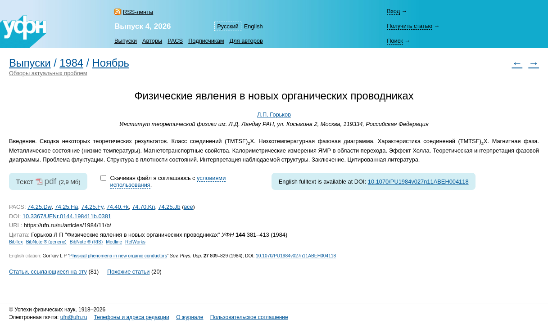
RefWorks (135, 241)
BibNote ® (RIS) (86, 241)
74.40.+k (118, 206)
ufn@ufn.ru (73, 317)
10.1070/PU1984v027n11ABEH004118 (418, 181)
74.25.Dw (39, 206)
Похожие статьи (128, 271)
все (188, 206)
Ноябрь (110, 63)
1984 (71, 63)
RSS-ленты (138, 12)
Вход (393, 11)
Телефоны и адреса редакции (131, 317)
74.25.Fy (93, 206)
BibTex (16, 241)
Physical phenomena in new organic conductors (118, 255)
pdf (50, 181)
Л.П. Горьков (274, 114)
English (253, 26)
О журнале (189, 317)
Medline (114, 241)
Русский (227, 26)
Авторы (152, 40)
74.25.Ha (66, 206)
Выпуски (125, 40)
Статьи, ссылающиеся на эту (48, 271)
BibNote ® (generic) (46, 241)
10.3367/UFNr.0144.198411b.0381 (67, 216)
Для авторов (246, 40)
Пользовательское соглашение (249, 317)
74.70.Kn (143, 206)
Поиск (395, 40)
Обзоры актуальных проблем (48, 73)
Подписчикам (206, 40)
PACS (175, 40)
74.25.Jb (170, 206)
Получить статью (409, 25)
